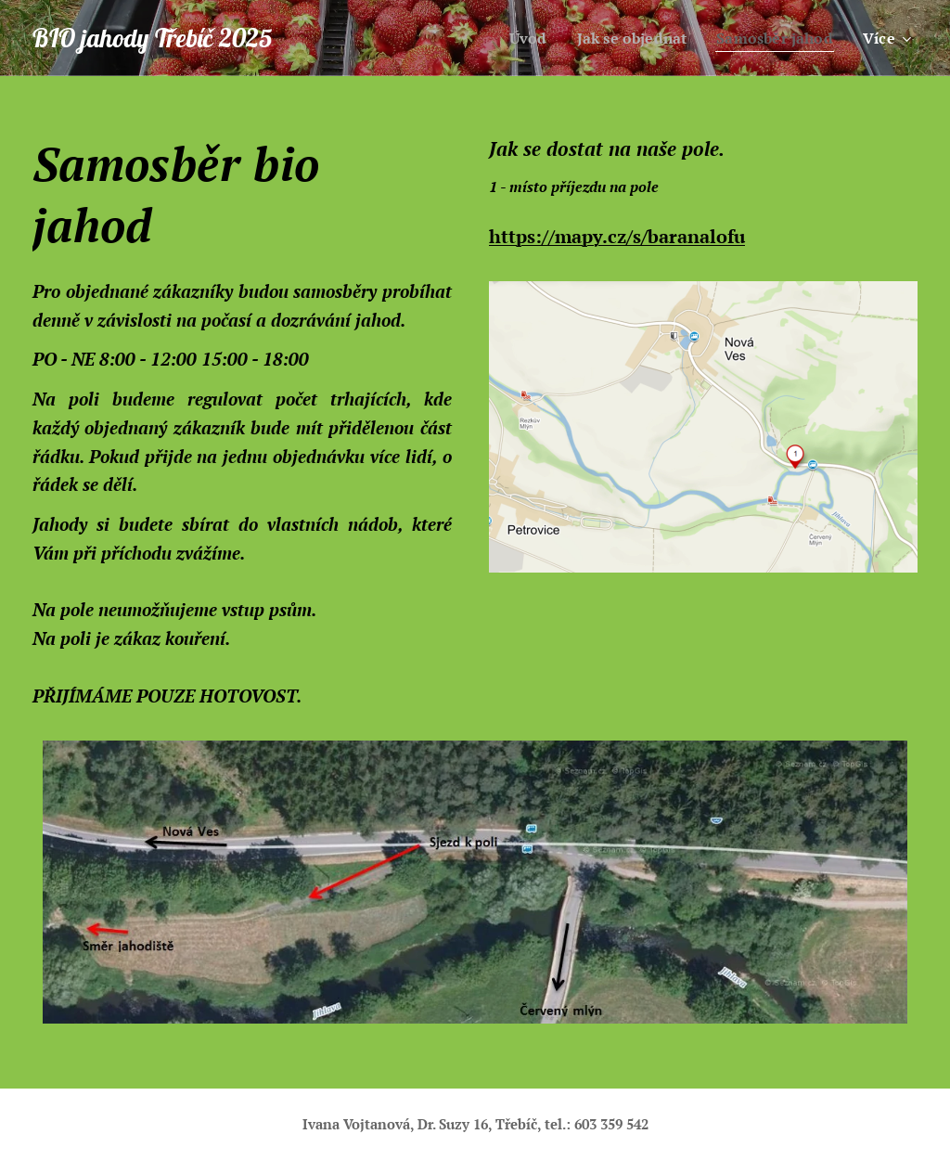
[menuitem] (515, 38)
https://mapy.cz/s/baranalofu (617, 236)
